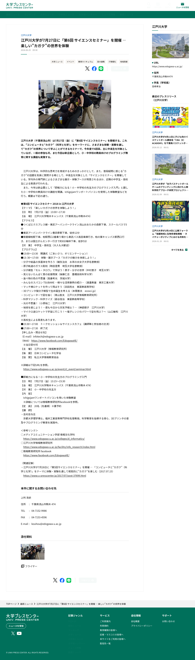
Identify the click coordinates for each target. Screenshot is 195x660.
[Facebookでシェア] (94, 68)
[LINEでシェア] (101, 68)
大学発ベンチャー (76, 643)
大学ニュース (57, 61)
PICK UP (72, 621)
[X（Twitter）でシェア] (87, 68)
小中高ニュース (75, 638)
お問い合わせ (168, 621)
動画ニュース (74, 652)
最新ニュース (74, 625)
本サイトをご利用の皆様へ (113, 638)
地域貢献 (124, 61)
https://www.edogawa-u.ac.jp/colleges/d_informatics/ (54, 438)
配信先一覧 (105, 643)
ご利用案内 (105, 621)
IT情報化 (112, 61)
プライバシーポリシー (141, 625)
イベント (70, 61)
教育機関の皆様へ (108, 630)
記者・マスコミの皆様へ (111, 634)
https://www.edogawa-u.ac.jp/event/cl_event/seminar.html (57, 369)
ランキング (73, 630)
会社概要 (135, 621)
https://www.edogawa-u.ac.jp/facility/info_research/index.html (59, 447)
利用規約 (104, 625)
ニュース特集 (74, 647)
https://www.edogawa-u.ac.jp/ (167, 66)
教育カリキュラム (85, 61)
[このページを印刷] (120, 68)
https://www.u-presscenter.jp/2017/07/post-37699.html (54, 475)
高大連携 (101, 61)
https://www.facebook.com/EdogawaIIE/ (54, 340)
